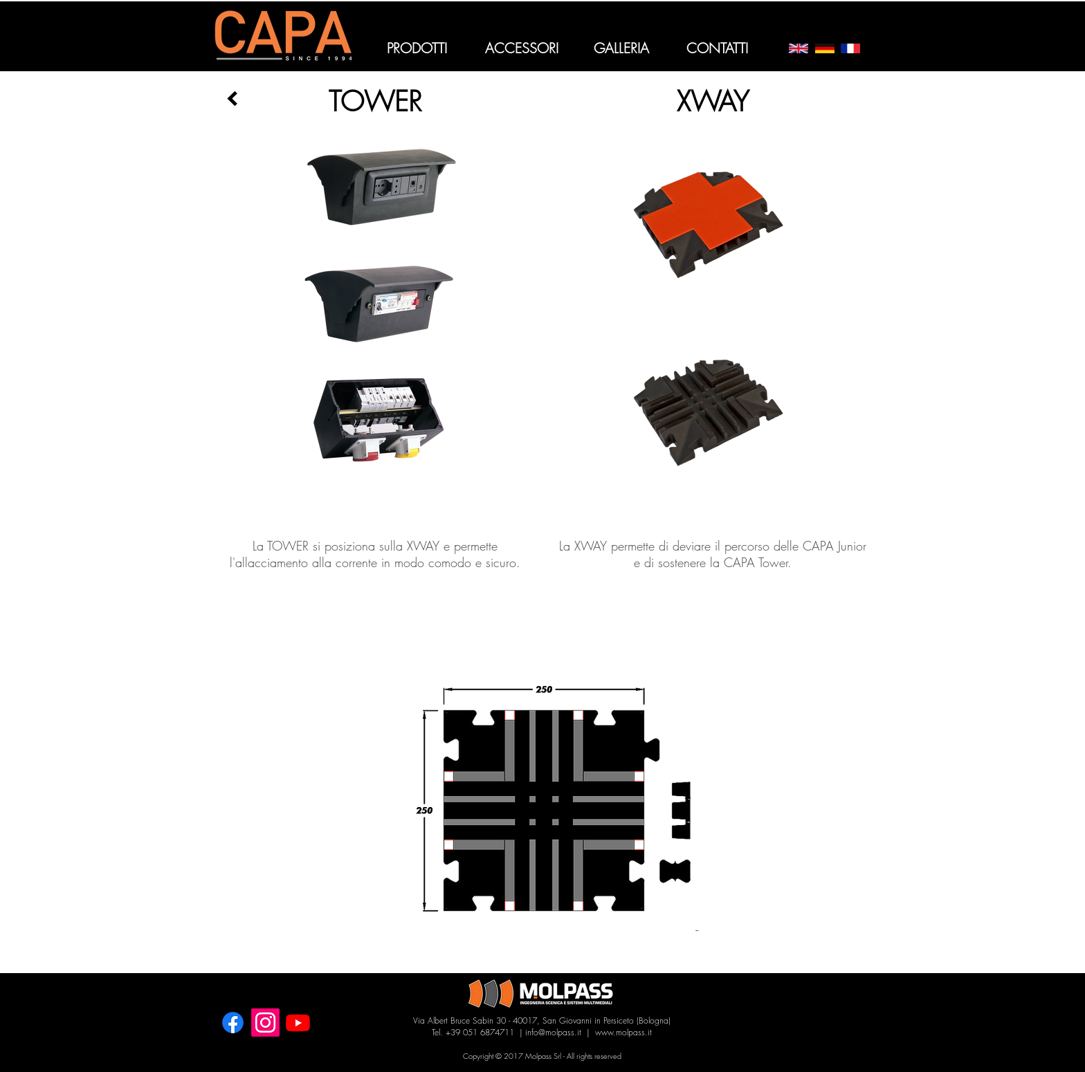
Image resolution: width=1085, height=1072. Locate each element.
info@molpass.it (553, 1032)
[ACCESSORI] (521, 48)
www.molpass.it (623, 1032)
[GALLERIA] (621, 48)
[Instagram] (265, 1022)
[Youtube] (298, 1022)
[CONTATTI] (716, 48)
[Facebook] (233, 1022)
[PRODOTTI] (417, 48)
